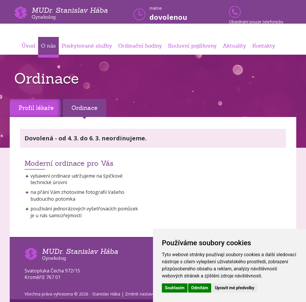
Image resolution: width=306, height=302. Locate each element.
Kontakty (263, 45)
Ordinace (84, 108)
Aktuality (234, 45)
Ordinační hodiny (140, 45)
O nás (48, 45)
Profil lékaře (36, 108)
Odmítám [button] (199, 287)
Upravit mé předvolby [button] (234, 287)
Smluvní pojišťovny (192, 45)
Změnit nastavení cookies (149, 294)
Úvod (28, 45)
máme (168, 13)
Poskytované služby (87, 45)
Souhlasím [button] (175, 287)
